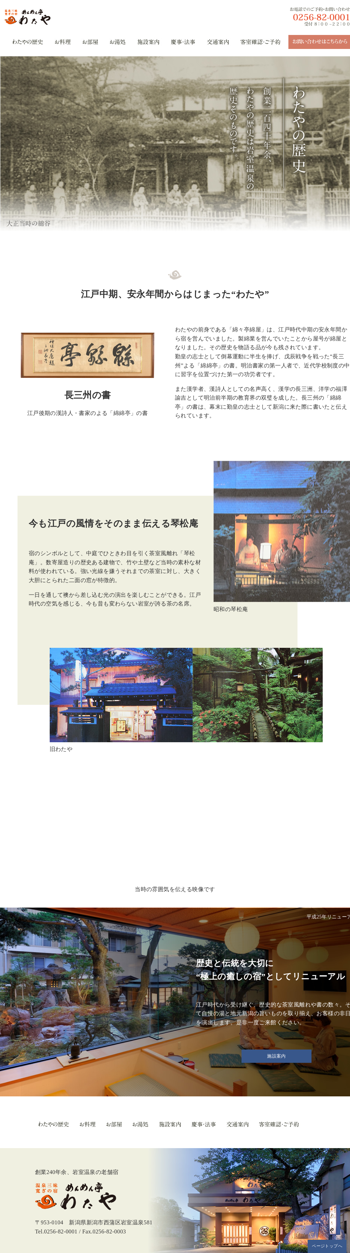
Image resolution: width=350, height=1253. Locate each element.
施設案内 (276, 1056)
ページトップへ (327, 1246)
